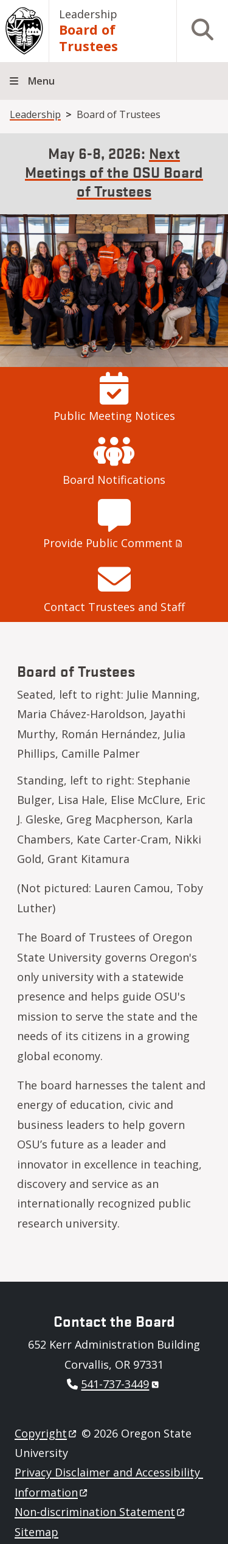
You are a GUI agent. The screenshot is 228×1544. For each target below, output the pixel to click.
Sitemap (36, 1532)
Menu (41, 81)
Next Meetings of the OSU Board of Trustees (114, 171)
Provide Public (113, 543)
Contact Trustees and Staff (114, 606)
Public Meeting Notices (114, 415)
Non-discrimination (101, 1511)
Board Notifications (114, 479)
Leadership (88, 14)
